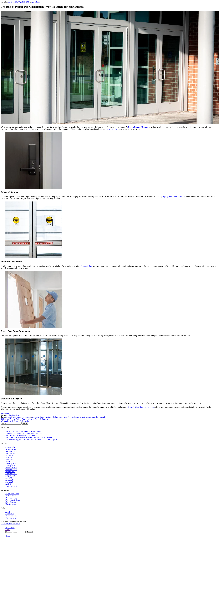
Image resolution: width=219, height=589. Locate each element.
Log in (7, 512)
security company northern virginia (93, 417)
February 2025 (10, 463)
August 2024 (10, 476)
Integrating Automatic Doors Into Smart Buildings (23, 433)
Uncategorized (14, 415)
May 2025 (9, 459)
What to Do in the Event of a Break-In (15, 421)
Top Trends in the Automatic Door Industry (21, 435)
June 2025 (9, 457)
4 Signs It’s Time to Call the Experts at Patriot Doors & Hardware (25, 419)
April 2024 (9, 484)
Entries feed (9, 514)
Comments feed (11, 516)
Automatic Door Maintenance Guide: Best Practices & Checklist (28, 437)
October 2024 (10, 472)
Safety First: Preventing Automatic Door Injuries (23, 431)
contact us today (112, 129)
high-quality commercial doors (174, 197)
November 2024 (11, 470)
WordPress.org (10, 518)
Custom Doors (10, 496)
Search (7, 530)
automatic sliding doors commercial (18, 417)
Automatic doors (87, 266)
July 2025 (9, 455)
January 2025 (10, 466)
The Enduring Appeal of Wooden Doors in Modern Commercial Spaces (31, 439)
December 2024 (11, 468)
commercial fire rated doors (69, 417)
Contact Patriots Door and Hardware (140, 407)
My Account (10, 528)
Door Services (10, 502)
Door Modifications (12, 500)
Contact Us (5, 413)
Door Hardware (11, 498)
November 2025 (11, 451)
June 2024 (9, 480)
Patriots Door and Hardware (138, 127)
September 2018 (11, 486)
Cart (7, 536)
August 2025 (10, 453)
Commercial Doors (12, 494)
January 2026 (10, 447)
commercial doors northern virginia (45, 417)
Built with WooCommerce (10, 524)
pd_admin (36, 2)
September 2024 (11, 474)
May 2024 (9, 482)
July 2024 (9, 478)
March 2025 (9, 461)
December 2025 (11, 449)
